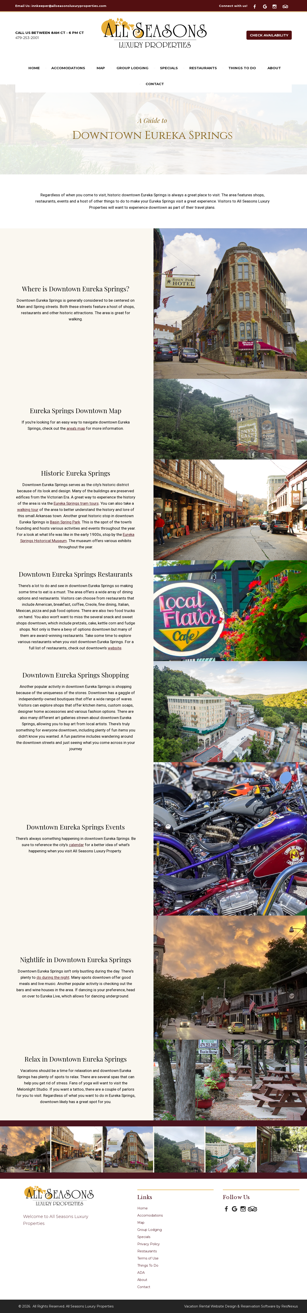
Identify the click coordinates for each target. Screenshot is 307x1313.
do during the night (53, 977)
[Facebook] (257, 6)
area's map (76, 428)
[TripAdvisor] (287, 6)
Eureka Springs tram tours (76, 503)
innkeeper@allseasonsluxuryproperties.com (68, 6)
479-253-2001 (27, 38)
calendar (76, 845)
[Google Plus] (267, 6)
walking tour (27, 509)
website (114, 648)
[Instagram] (277, 6)
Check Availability (269, 35)
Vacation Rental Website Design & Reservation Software (230, 1306)
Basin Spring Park (65, 522)
